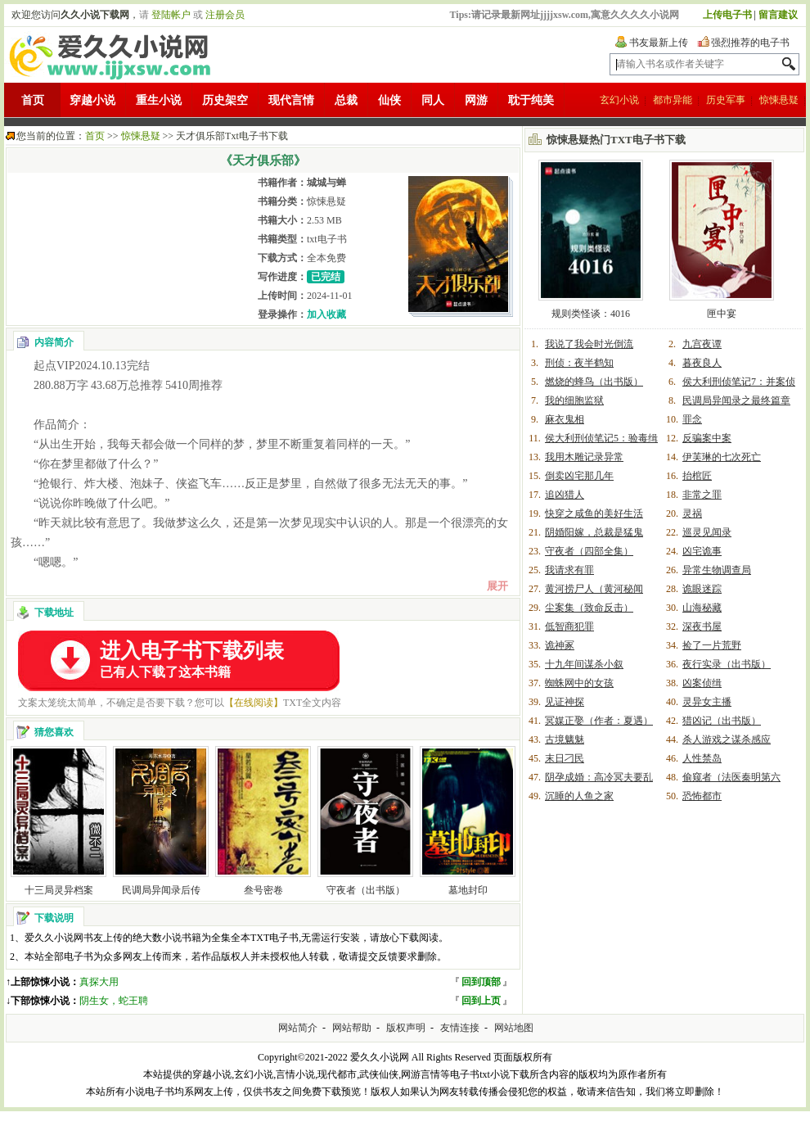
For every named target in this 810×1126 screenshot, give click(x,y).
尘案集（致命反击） (589, 607)
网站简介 (297, 1027)
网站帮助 (351, 1027)
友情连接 (459, 1027)
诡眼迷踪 (702, 589)
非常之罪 (702, 494)
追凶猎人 (564, 494)
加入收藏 (326, 314)
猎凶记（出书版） (721, 720)
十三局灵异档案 (59, 890)
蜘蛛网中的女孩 (579, 683)
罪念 (692, 419)
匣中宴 (721, 313)
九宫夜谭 (702, 344)
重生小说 (159, 100)
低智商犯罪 (569, 626)
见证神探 (564, 702)
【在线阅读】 (253, 702)
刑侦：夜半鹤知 (579, 363)
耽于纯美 (531, 100)
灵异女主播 (706, 702)
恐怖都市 (702, 796)
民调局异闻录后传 (161, 890)
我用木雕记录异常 (584, 457)
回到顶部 (481, 982)
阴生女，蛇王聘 (113, 1000)
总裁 (346, 100)
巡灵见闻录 (706, 532)
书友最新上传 (658, 42)
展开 (497, 586)
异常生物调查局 (716, 570)
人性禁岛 (702, 758)
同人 (432, 100)
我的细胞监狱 (574, 400)
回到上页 (481, 1000)
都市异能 (672, 100)
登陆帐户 (171, 14)
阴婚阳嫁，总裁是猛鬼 (594, 532)
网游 (476, 100)
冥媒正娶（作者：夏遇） (599, 720)
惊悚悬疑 (779, 100)
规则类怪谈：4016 (590, 313)
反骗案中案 (706, 438)
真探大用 (99, 982)
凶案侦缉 (702, 683)
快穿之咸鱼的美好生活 (594, 513)
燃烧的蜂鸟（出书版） (594, 381)
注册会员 (225, 14)
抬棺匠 (697, 476)
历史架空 (225, 100)
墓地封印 (468, 890)
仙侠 (389, 100)
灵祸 (692, 513)
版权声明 (405, 1027)
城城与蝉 (326, 182)
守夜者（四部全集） (589, 551)
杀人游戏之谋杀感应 (726, 739)
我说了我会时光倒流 (589, 344)
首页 (32, 100)
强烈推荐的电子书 (750, 42)
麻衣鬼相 (564, 419)
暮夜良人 (702, 363)
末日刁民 (564, 758)
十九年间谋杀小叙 (584, 664)
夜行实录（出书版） (726, 664)
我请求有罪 (569, 570)
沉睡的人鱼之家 (579, 796)
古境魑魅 (564, 739)
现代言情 (291, 100)
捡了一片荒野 (711, 645)
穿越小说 (92, 100)
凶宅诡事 (702, 551)
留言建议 (778, 14)
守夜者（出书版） (365, 890)
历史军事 (725, 100)
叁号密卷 (263, 890)
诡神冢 (559, 645)
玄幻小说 (619, 100)
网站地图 (513, 1027)
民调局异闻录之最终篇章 (736, 400)
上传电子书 (727, 14)
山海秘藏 (702, 607)
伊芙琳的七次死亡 (721, 457)
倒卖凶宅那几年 (579, 476)
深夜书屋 (702, 626)
